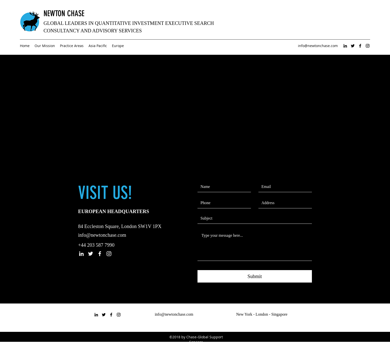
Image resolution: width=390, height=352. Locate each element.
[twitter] (352, 45)
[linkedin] (345, 45)
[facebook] (360, 45)
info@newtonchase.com (318, 45)
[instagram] (367, 45)
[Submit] (254, 276)
